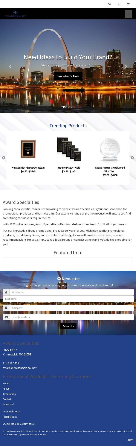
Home (6, 383)
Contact (7, 399)
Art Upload (8, 404)
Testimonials (9, 394)
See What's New (68, 76)
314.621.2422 (11, 363)
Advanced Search (11, 411)
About (6, 388)
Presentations (10, 416)
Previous (4, 158)
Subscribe (68, 326)
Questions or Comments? (19, 423)
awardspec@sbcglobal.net (20, 368)
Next (132, 158)
